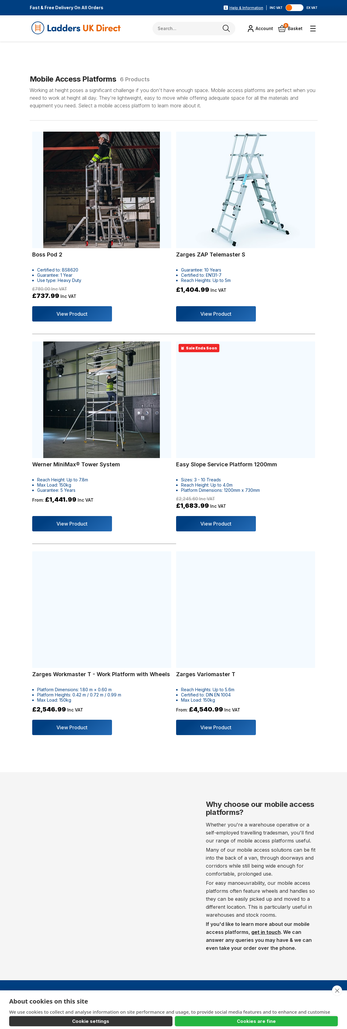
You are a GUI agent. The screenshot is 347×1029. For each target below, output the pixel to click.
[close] (337, 959)
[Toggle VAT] (296, 7)
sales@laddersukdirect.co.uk (87, 955)
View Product (69, 287)
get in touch (266, 665)
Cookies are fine (107, 1014)
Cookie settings (41, 1014)
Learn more (22, 997)
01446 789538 (61, 944)
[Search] (227, 28)
